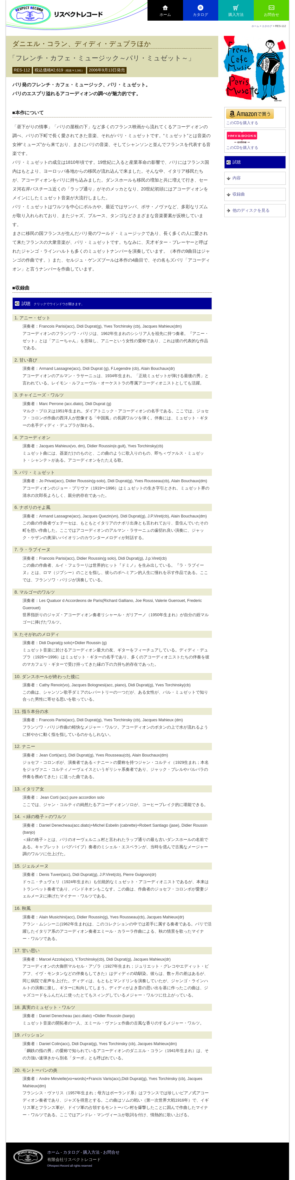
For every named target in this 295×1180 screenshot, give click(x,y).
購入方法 (236, 11)
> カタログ (266, 26)
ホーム (165, 11)
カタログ (200, 11)
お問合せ (271, 11)
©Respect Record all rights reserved (69, 1165)
